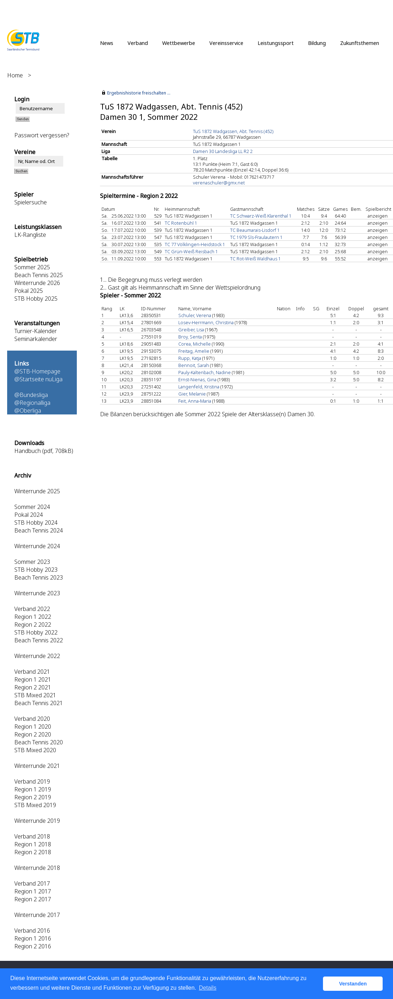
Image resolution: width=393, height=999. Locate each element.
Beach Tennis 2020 (38, 742)
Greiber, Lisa (191, 329)
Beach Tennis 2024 (38, 530)
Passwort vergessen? (41, 135)
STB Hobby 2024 (36, 522)
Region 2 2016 (32, 946)
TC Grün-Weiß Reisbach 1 (191, 251)
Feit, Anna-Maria (194, 401)
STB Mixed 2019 (35, 805)
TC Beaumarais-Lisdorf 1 (255, 230)
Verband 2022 (32, 609)
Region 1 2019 (32, 789)
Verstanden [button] (353, 984)
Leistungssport (276, 42)
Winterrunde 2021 (37, 766)
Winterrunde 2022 (37, 656)
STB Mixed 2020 (35, 750)
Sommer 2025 (32, 267)
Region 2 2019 (32, 797)
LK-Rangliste (30, 235)
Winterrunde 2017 (37, 915)
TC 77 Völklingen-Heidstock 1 (195, 244)
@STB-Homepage (37, 371)
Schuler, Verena (194, 315)
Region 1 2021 (32, 679)
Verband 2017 (32, 883)
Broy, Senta (190, 336)
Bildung (317, 42)
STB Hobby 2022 (36, 632)
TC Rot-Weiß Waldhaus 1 (255, 258)
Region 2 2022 (32, 624)
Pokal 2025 (28, 291)
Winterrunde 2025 (37, 491)
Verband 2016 (32, 930)
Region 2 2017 (32, 899)
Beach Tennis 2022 (38, 640)
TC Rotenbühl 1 (181, 223)
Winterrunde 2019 (37, 821)
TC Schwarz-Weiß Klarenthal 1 (261, 216)
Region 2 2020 (32, 734)
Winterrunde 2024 (37, 546)
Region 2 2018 (32, 852)
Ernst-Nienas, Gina (197, 379)
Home (15, 75)
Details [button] (208, 988)
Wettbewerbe (178, 42)
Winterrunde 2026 (37, 283)
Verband (138, 42)
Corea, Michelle (194, 344)
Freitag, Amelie (193, 351)
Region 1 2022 (32, 617)
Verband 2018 (32, 836)
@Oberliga (27, 410)
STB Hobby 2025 (36, 298)
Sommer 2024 (32, 507)
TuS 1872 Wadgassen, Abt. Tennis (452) (233, 131)
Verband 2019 (32, 781)
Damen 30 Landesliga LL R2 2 (223, 151)
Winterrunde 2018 (37, 868)
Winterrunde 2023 (37, 593)
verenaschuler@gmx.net (219, 182)
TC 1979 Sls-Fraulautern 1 (256, 237)
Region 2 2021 (32, 687)
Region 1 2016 (32, 938)
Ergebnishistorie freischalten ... (138, 93)
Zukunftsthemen (359, 42)
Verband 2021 (32, 672)
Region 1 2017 (32, 891)
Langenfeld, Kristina (198, 386)
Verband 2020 (32, 719)
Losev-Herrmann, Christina (206, 322)
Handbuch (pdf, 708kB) (43, 451)
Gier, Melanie (192, 394)
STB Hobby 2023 (36, 570)
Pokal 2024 (28, 515)
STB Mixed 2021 (35, 695)
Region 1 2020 (32, 726)
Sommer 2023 (32, 562)
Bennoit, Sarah (193, 365)
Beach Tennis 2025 (38, 275)
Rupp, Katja (189, 358)
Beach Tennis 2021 (38, 703)
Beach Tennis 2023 (38, 577)
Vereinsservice (226, 42)
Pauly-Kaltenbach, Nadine (204, 372)
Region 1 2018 (32, 844)
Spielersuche (30, 202)
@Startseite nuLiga (38, 379)
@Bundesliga (31, 395)
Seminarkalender (35, 339)
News (106, 42)
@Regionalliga (32, 403)
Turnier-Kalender (35, 331)
